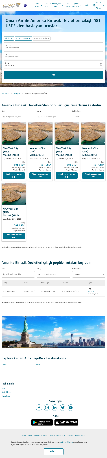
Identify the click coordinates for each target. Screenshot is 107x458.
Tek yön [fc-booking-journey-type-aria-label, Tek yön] (7, 38)
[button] (23, 38)
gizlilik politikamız (66, 442)
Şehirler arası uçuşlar (40, 435)
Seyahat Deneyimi (77, 5)
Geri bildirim (6, 392)
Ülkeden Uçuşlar (80, 435)
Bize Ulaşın (6, 396)
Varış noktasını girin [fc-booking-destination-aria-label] (12, 57)
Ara (53, 75)
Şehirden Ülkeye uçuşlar (57, 435)
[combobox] (20, 117)
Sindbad (87, 5)
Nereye (7, 54)
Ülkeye (24, 435)
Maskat (4, 365)
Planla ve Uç (39, 5)
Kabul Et (53, 451)
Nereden (8, 45)
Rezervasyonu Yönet (57, 5)
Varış (39, 111)
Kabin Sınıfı (76, 111)
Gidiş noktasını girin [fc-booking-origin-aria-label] (12, 48)
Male (38, 365)
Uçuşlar (17, 93)
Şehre (30, 435)
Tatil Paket (68, 5)
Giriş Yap (46, 5)
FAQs (3, 388)
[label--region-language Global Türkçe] (98, 5)
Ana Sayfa (5, 93)
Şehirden (70, 435)
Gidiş (7, 63)
